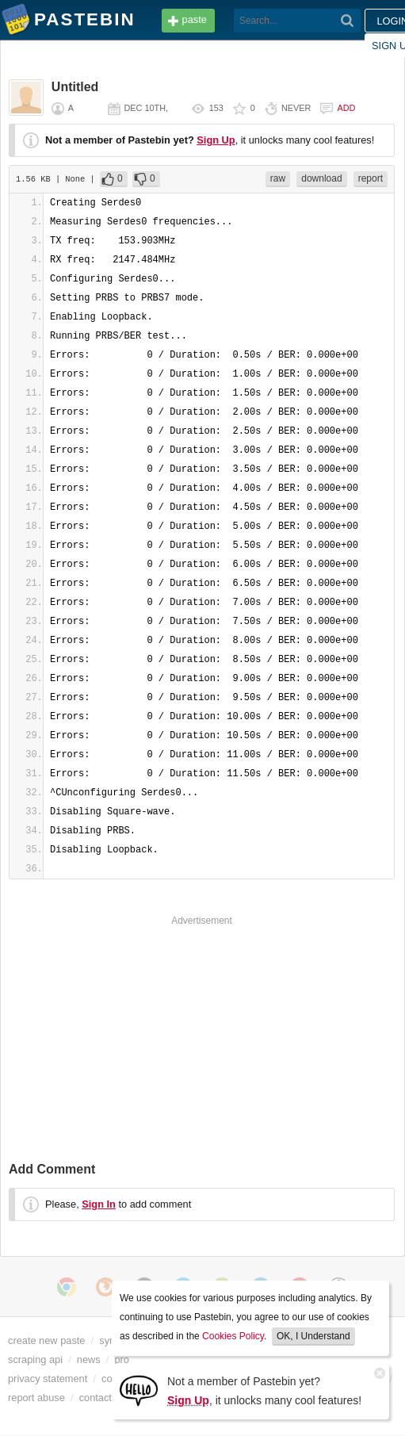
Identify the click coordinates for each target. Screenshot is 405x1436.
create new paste (46, 1340)
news (89, 1359)
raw (277, 178)
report (370, 178)
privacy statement (47, 1378)
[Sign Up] (139, 1389)
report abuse (36, 1397)
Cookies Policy (233, 1336)
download (321, 178)
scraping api (35, 1359)
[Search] (347, 21)
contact (95, 1397)
